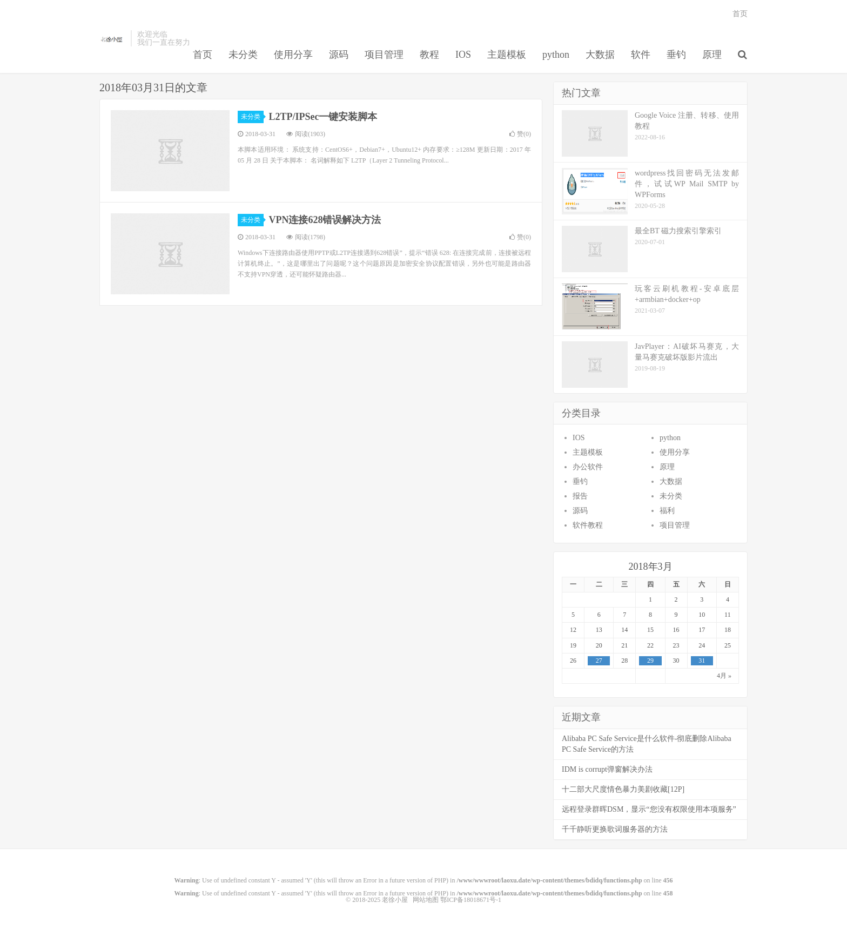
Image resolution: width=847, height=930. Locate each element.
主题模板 (506, 54)
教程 (429, 54)
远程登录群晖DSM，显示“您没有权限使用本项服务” (649, 809)
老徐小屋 (112, 38)
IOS (463, 54)
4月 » (724, 675)
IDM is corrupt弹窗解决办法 (607, 769)
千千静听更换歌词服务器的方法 (615, 829)
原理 (712, 54)
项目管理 (384, 54)
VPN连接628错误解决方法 (325, 219)
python (555, 54)
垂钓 (676, 54)
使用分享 (293, 54)
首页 (202, 54)
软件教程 (588, 525)
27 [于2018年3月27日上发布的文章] (599, 660)
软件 (640, 54)
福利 (667, 511)
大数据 (600, 54)
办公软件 (588, 467)
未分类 (243, 54)
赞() (520, 134)
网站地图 (426, 900)
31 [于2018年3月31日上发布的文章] (701, 660)
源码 (338, 54)
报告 (580, 496)
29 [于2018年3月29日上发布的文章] (650, 660)
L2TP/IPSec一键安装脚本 (323, 116)
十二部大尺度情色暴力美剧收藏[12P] (623, 789)
